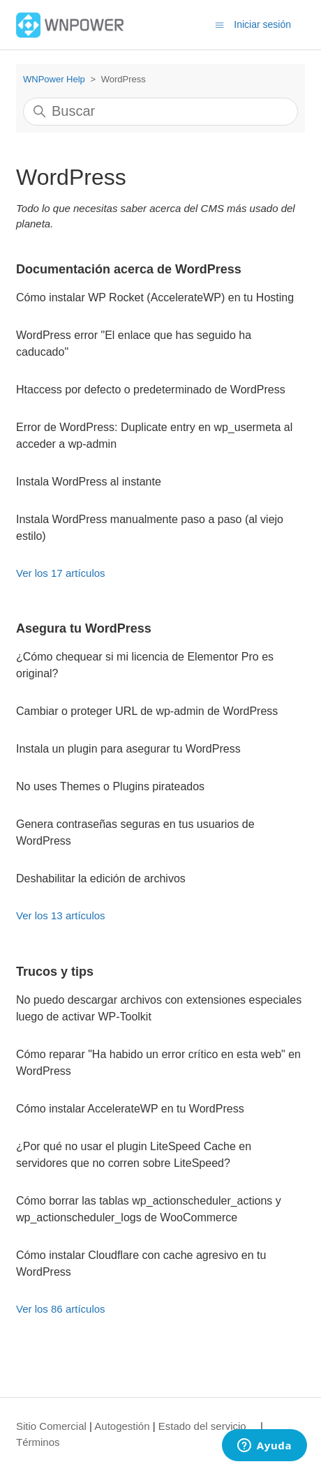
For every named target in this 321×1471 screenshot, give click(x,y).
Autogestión (121, 1426)
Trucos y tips (55, 972)
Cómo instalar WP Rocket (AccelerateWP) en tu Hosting (155, 297)
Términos (38, 1442)
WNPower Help (54, 79)
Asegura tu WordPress (83, 628)
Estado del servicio (202, 1426)
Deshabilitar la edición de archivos (101, 878)
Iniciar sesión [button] (262, 24)
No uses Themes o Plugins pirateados (110, 786)
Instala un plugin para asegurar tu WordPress (128, 749)
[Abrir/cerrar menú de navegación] (219, 24)
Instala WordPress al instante (88, 482)
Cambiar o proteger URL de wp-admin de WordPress (147, 711)
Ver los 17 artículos (60, 573)
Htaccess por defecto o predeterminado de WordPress (150, 389)
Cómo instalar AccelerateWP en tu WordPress (130, 1109)
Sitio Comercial (51, 1426)
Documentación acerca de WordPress (128, 269)
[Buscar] (160, 112)
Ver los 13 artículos (60, 915)
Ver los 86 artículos (60, 1309)
